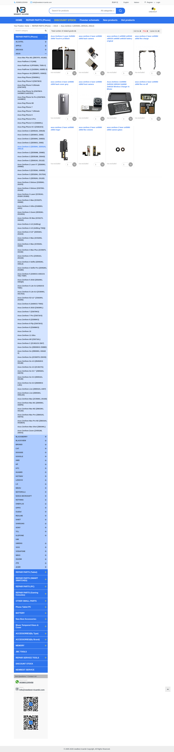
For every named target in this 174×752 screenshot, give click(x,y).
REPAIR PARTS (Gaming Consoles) (27, 594)
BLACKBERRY (21, 437)
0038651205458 (21, 2)
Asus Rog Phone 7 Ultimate (29, 111)
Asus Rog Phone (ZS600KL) (29, 77)
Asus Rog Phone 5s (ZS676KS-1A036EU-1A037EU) (30, 92)
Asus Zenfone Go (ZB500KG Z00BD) (32, 347)
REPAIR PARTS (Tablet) (26, 572)
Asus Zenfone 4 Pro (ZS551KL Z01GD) (30, 257)
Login (158, 2)
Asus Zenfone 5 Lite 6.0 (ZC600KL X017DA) (31, 293)
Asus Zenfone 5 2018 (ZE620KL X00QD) (30, 281)
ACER (18, 567)
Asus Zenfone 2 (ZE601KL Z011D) (31, 160)
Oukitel (18, 512)
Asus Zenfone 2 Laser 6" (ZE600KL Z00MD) (32, 165)
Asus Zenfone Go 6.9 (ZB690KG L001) (30, 384)
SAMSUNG (20, 524)
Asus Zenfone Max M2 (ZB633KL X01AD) (31, 410)
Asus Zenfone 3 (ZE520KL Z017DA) (32, 174)
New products (110, 20)
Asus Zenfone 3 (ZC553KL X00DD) (31, 170)
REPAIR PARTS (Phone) (38, 20)
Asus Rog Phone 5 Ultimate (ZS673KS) (29, 86)
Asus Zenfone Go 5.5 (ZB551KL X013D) (30, 378)
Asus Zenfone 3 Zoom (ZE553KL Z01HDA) (31, 213)
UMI (17, 539)
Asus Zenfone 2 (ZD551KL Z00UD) (31, 131)
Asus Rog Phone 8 (25, 115)
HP (17, 464)
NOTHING (20, 500)
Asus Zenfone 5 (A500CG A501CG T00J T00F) (31, 275)
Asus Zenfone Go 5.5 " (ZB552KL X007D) (31, 372)
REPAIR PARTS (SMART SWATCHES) (27, 579)
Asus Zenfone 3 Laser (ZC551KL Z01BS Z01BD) (31, 195)
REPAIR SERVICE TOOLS (27, 658)
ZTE (17, 563)
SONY (18, 527)
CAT (17, 448)
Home (27, 26)
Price (145, 31)
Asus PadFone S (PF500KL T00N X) (32, 65)
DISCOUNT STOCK (65, 20)
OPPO (18, 508)
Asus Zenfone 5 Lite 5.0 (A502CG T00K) (31, 287)
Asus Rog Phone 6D (26, 103)
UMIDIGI (19, 543)
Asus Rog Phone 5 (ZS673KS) (29, 81)
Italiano (136, 2)
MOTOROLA (20, 492)
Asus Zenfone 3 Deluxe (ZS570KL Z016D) (31, 189)
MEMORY (20, 646)
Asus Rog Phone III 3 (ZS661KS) (30, 127)
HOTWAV (19, 476)
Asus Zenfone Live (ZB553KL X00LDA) (29, 394)
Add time (137, 31)
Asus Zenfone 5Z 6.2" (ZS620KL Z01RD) (30, 299)
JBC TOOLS (21, 652)
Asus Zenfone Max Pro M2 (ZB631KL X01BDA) (32, 422)
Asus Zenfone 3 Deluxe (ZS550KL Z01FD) (31, 183)
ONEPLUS (20, 504)
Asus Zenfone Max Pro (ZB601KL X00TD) (31, 416)
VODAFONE (20, 551)
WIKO (18, 555)
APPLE (18, 46)
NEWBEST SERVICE (25, 670)
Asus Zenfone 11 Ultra (26, 335)
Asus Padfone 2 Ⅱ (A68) (27, 61)
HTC (17, 468)
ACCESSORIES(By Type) (27, 633)
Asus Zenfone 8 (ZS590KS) (28, 320)
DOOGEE (19, 452)
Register (150, 2)
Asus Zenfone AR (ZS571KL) (29, 339)
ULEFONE (20, 535)
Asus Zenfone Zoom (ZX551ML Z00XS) (30, 432)
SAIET (18, 520)
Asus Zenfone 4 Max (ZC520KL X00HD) (30, 239)
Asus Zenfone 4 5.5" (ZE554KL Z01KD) (30, 233)
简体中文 (115, 2)
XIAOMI (19, 559)
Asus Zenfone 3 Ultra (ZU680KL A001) (30, 207)
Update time (154, 31)
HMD (18, 460)
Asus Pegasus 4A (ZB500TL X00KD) (32, 73)
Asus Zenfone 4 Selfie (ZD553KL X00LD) (31, 263)
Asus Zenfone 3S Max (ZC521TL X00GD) (30, 219)
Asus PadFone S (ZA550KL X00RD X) (32, 69)
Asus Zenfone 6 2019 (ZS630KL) (30, 308)
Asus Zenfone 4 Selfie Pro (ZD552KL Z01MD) (32, 269)
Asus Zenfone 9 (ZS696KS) (28, 327)
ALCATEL (19, 42)
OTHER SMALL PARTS (26, 601)
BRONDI (19, 444)
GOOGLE (19, 456)
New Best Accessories (26, 619)
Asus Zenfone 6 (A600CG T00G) (30, 304)
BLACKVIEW (21, 440)
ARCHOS (19, 50)
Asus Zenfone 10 (24, 331)
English (126, 2)
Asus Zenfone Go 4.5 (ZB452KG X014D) (30, 362)
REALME (19, 516)
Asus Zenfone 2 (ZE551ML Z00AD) (31, 156)
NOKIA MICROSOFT (24, 496)
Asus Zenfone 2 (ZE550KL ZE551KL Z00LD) (77, 26)
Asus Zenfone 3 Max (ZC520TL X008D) (30, 201)
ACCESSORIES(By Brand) (28, 639)
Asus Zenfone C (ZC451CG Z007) (31, 343)
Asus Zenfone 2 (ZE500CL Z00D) (31, 135)
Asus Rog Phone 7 (25, 107)
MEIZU (18, 488)
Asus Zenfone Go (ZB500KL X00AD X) (32, 352)
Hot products (128, 20)
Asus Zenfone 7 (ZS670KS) (28, 312)
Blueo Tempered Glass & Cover (27, 626)
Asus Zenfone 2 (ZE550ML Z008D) (31, 153)
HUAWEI (19, 472)
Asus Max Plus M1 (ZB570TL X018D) (32, 58)
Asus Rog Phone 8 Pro (27, 119)
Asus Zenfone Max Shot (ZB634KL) (32, 427)
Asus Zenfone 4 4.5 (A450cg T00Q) (31, 228)
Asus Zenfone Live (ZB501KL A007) (32, 389)
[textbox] (31, 31)
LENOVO (19, 480)
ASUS (55, 26)
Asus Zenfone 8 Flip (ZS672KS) (30, 323)
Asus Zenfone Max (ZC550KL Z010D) (32, 399)
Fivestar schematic (89, 20)
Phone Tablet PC (23, 607)
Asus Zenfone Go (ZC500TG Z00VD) (32, 357)
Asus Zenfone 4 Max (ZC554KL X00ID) (30, 245)
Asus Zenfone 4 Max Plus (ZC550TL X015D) (32, 251)
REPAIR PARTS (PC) (25, 586)
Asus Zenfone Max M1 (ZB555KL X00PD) (31, 404)
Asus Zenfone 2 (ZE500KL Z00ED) (31, 139)
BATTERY (20, 613)
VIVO (18, 547)
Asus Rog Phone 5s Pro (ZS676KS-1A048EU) (32, 98)
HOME (19, 20)
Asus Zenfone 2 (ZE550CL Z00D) (31, 143)
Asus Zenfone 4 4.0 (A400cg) (29, 224)
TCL (17, 531)
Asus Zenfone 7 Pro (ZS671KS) (30, 316)
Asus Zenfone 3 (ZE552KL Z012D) (31, 178)
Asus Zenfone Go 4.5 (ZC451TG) (30, 367)
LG (17, 484)
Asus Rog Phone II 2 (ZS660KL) (30, 123)
